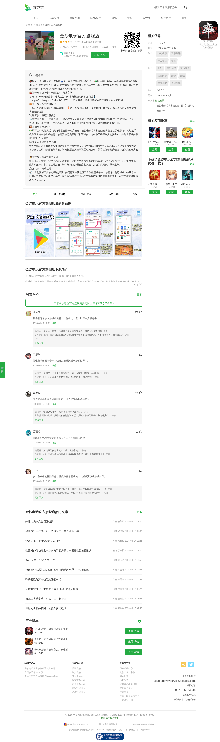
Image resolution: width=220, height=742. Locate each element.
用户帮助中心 (126, 668)
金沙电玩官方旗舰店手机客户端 (40, 668)
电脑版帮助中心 (127, 672)
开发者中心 (77, 676)
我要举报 (124, 692)
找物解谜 (162, 75)
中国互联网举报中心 (129, 696)
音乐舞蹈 (176, 53)
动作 (160, 68)
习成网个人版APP (188, 141)
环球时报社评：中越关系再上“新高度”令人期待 (51, 589)
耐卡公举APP (171, 141)
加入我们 (76, 672)
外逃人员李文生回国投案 (39, 521)
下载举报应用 (126, 700)
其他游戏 (162, 83)
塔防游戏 (171, 68)
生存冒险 (162, 61)
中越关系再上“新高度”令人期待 (42, 540)
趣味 (182, 75)
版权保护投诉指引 (128, 684)
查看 (155, 149)
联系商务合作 (78, 680)
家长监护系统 (126, 688)
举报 (2, 370)
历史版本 (113, 194)
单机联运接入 (78, 692)
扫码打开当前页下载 (131, 50)
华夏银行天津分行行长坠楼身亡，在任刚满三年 (52, 531)
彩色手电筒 (171, 184)
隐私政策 (159, 100)
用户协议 (124, 676)
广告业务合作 (78, 684)
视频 (135, 194)
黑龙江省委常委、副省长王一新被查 (45, 598)
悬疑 (173, 75)
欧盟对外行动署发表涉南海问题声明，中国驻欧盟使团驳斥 (58, 550)
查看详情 (133, 631)
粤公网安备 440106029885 (78, 724)
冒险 (173, 61)
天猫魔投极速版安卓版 (155, 184)
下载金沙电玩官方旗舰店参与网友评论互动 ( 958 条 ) (84, 303)
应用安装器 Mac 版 (34, 672)
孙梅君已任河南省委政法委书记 (43, 579)
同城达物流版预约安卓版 (188, 184)
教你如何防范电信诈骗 (185, 699)
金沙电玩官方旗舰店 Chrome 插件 (41, 676)
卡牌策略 (176, 83)
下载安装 (97, 42)
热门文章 (86, 194)
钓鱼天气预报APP (155, 141)
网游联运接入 (78, 688)
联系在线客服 (189, 694)
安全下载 (100, 55)
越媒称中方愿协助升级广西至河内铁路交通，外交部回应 (57, 569)
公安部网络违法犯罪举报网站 (144, 724)
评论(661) (59, 194)
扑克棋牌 (162, 53)
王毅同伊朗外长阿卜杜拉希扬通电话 (45, 608)
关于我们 (76, 668)
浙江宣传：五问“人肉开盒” (40, 560)
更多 (138, 284)
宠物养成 (185, 68)
